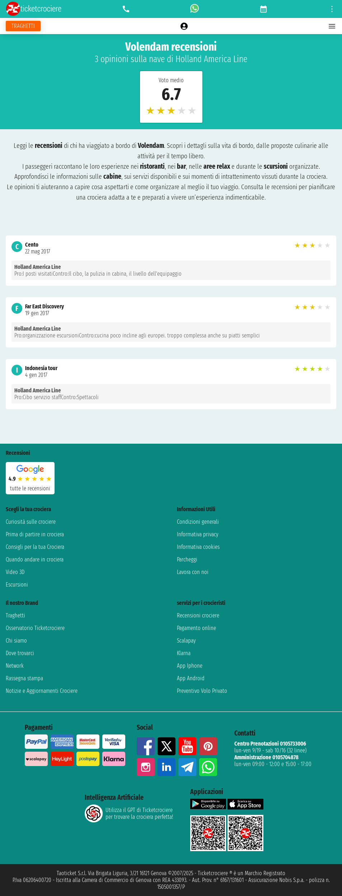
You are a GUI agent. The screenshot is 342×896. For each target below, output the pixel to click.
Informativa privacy (197, 534)
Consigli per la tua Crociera (35, 546)
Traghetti (15, 615)
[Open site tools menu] (332, 9)
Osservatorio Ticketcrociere (35, 628)
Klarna (184, 653)
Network (15, 665)
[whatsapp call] (194, 9)
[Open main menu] (332, 26)
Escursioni (17, 584)
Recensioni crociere (198, 615)
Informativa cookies (198, 546)
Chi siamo (16, 640)
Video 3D (15, 572)
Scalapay (186, 640)
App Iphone (189, 665)
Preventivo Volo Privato (202, 690)
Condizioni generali (198, 521)
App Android (191, 678)
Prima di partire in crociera (35, 534)
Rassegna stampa (24, 678)
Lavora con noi (193, 572)
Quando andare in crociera (35, 559)
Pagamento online (196, 628)
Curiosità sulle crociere (31, 521)
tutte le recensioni (30, 488)
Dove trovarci (20, 653)
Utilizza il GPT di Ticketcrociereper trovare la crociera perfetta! (129, 813)
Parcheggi (187, 559)
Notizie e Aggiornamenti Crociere (42, 690)
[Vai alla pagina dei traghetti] (23, 26)
